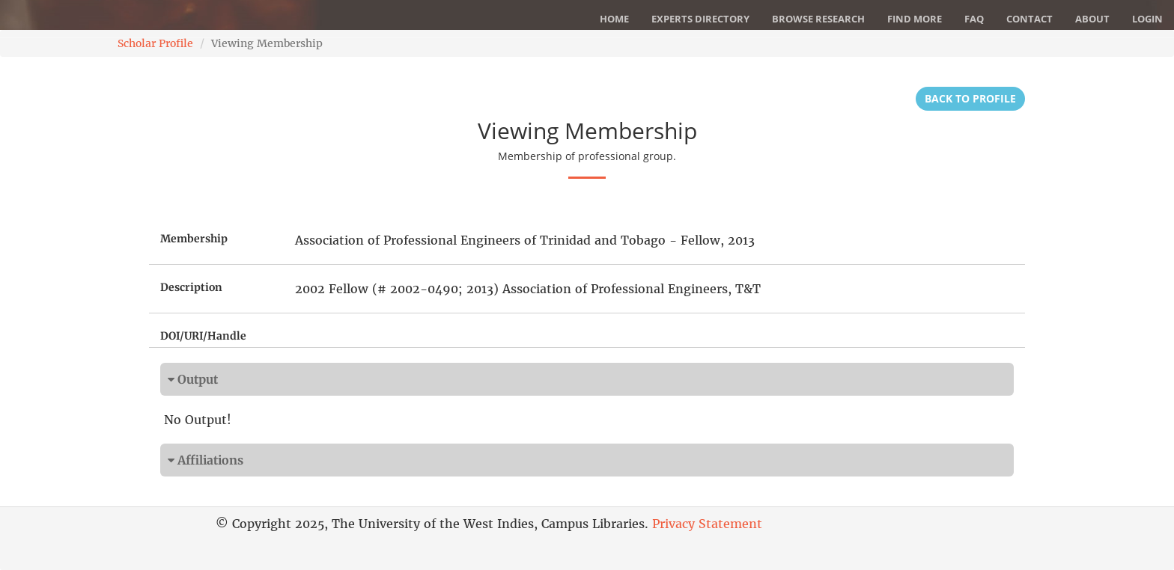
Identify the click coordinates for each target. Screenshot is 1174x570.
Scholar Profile (155, 43)
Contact (1029, 18)
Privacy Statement (707, 523)
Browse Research (818, 18)
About (1092, 18)
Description (191, 287)
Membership (194, 238)
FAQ (974, 18)
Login (1147, 18)
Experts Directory (700, 18)
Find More (914, 18)
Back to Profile (970, 98)
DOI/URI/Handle (203, 336)
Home (614, 18)
